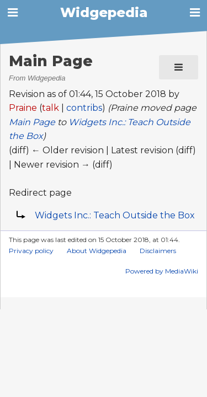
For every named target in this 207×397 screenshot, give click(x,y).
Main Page (32, 122)
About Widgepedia (96, 250)
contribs (84, 108)
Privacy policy (31, 250)
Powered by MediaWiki (161, 271)
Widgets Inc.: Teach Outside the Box (115, 215)
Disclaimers (158, 250)
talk (50, 108)
